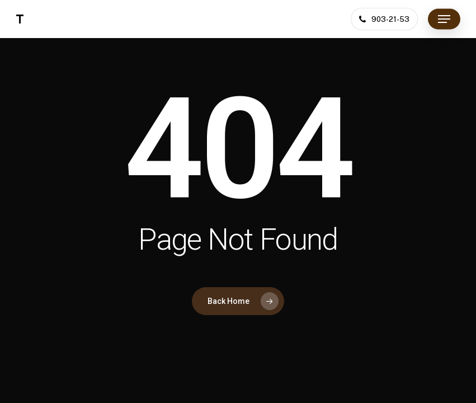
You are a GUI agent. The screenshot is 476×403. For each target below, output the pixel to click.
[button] (444, 19)
